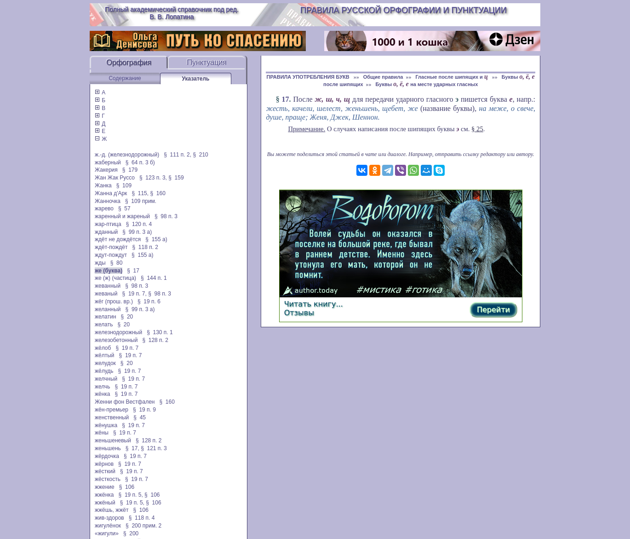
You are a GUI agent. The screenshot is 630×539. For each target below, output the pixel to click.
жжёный (105, 502)
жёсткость (107, 479)
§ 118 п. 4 (142, 518)
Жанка (103, 185)
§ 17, (132, 448)
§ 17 (133, 270)
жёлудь (104, 371)
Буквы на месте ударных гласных (427, 84)
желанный (108, 309)
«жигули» (107, 533)
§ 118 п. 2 (145, 247)
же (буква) (108, 270)
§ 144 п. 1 (154, 278)
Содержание (125, 78)
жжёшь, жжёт (112, 510)
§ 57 (124, 208)
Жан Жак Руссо (115, 177)
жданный (106, 232)
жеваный (106, 293)
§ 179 (129, 170)
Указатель (196, 78)
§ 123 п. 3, (153, 177)
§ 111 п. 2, (177, 154)
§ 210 (200, 154)
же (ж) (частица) (115, 278)
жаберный (108, 162)
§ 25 (477, 129)
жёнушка (106, 425)
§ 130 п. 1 (160, 332)
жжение (105, 487)
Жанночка (107, 201)
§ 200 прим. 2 (143, 525)
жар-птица (108, 224)
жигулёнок (108, 525)
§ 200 (130, 533)
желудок (105, 363)
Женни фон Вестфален (125, 402)
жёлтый (105, 355)
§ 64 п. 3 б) (140, 162)
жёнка (102, 394)
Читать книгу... (313, 304)
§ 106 (126, 487)
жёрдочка (107, 456)
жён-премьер (111, 409)
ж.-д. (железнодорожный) (127, 154)
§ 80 (116, 263)
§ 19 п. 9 (144, 409)
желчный (106, 379)
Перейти (493, 309)
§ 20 (127, 316)
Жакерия (106, 170)
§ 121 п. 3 (154, 448)
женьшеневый (113, 440)
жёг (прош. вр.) (114, 301)
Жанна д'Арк (111, 193)
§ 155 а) (156, 239)
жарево (104, 208)
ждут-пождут (111, 255)
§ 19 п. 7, (134, 293)
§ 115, (140, 193)
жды (100, 263)
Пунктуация (207, 62)
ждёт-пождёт (111, 247)
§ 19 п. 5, (131, 495)
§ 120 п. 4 (139, 224)
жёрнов (104, 464)
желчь (102, 386)
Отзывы (299, 312)
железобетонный (116, 340)
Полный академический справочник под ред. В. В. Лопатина (172, 13)
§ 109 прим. (140, 201)
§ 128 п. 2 (155, 340)
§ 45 (139, 417)
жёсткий (105, 471)
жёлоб (103, 348)
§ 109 (124, 185)
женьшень (108, 448)
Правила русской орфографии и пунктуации (403, 10)
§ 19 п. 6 (148, 301)
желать (104, 324)
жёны (102, 432)
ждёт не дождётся (118, 239)
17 (285, 99)
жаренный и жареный (122, 216)
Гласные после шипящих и (452, 77)
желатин (105, 316)
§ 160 (157, 193)
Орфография (128, 62)
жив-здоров (109, 518)
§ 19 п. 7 (126, 348)
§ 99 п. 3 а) (137, 232)
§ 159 (175, 177)
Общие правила (383, 77)
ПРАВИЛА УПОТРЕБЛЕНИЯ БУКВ (309, 77)
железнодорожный (118, 332)
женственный (112, 417)
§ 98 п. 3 (166, 216)
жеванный (107, 286)
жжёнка (104, 495)
